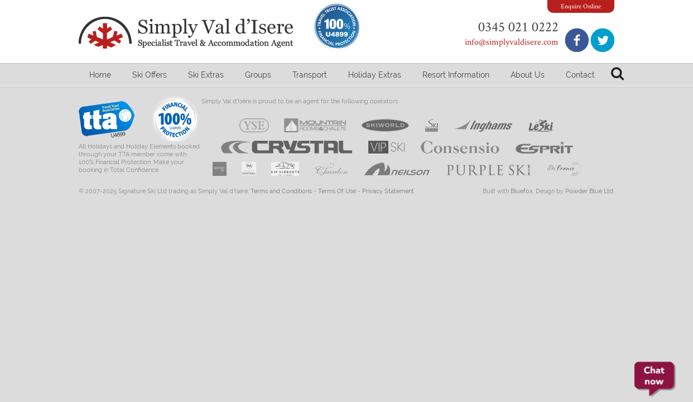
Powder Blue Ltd (589, 191)
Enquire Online (581, 6)
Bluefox (522, 191)
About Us (528, 74)
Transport (309, 74)
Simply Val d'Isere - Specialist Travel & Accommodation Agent (187, 33)
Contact (580, 74)
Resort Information (455, 74)
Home (100, 74)
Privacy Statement (388, 191)
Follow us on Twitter (602, 40)
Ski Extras (206, 74)
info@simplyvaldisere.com (512, 41)
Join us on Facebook (577, 40)
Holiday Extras (374, 74)
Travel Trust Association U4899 (106, 122)
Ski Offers (149, 74)
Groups (258, 74)
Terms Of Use (337, 191)
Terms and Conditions (281, 191)
